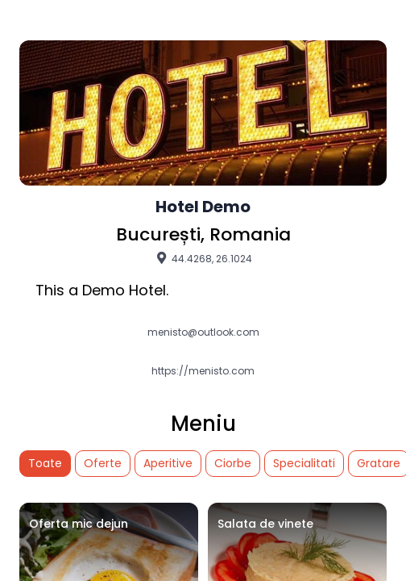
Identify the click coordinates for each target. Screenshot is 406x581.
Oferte (103, 463)
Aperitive (168, 463)
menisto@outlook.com (203, 332)
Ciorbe (232, 463)
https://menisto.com (203, 371)
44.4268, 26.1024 (203, 258)
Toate (45, 463)
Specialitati (304, 463)
